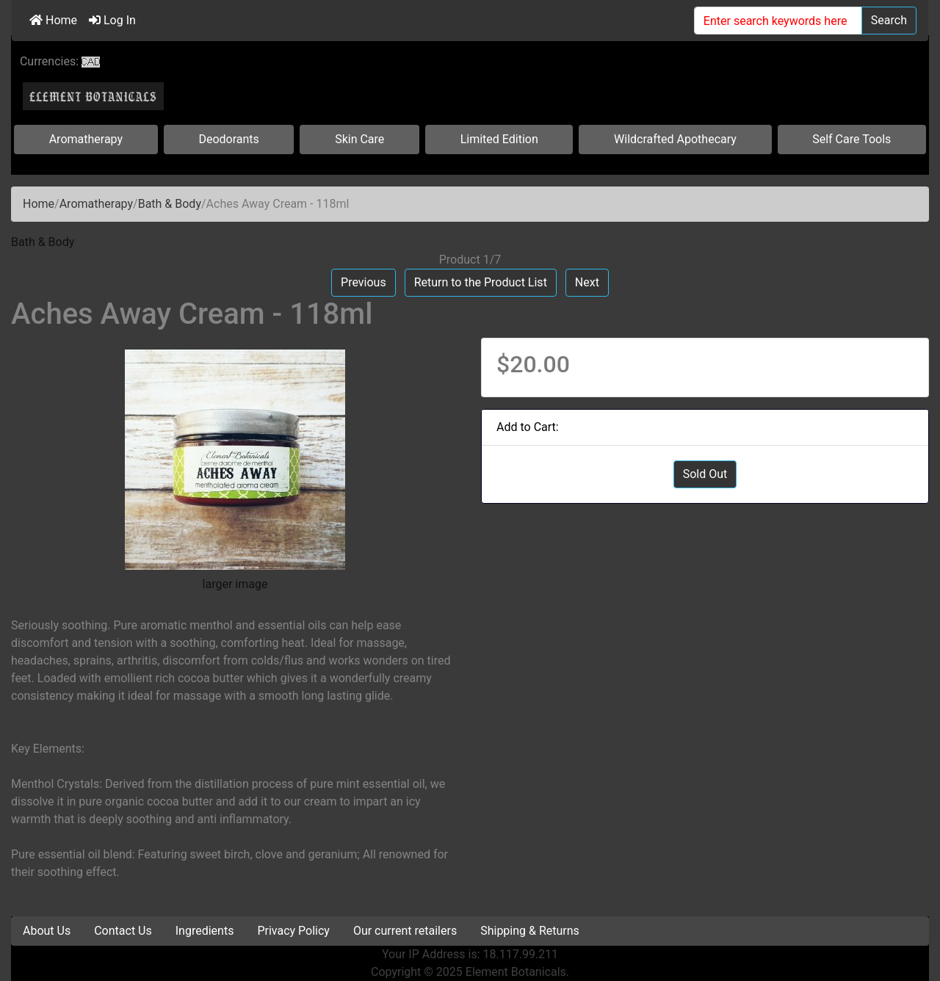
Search (889, 20)
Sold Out (705, 474)
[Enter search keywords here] (778, 21)
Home (53, 20)
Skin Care (359, 139)
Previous (363, 282)
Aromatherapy (86, 139)
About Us (46, 931)
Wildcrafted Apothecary (675, 139)
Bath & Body (169, 204)
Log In (112, 20)
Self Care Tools (851, 139)
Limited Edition (499, 139)
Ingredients (205, 931)
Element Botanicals (516, 972)
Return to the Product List (480, 282)
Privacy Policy (293, 931)
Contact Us (123, 931)
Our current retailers (405, 931)
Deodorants (228, 139)
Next (587, 282)
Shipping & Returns (529, 931)
